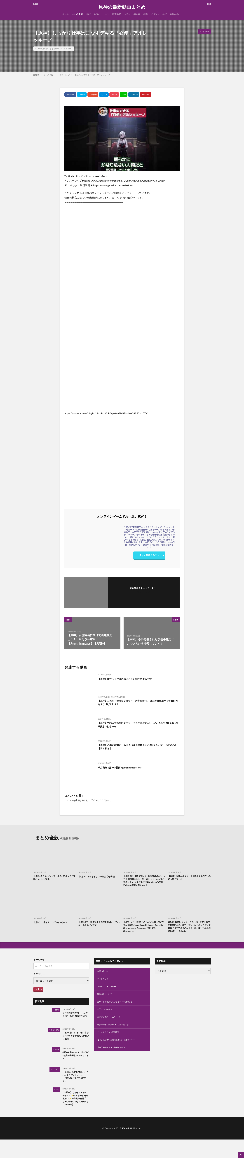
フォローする (143, 592)
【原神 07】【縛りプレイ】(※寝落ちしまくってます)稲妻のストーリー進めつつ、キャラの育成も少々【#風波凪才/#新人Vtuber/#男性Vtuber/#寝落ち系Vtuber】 (143, 883)
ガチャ (127, 14)
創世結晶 (174, 14)
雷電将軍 (116, 14)
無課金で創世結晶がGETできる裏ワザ (115, 1039)
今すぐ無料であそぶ (149, 556)
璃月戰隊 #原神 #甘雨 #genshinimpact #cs (124, 767)
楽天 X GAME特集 (106, 1022)
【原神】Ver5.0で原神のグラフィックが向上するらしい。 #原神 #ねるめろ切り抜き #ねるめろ (138, 725)
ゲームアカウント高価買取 (110, 1047)
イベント (155, 14)
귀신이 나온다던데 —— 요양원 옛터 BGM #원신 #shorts (76, 1027)
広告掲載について (106, 1006)
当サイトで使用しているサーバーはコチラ (117, 1014)
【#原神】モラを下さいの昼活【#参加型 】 (99, 878)
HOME (36, 75)
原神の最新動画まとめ (122, 7)
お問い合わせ (103, 982)
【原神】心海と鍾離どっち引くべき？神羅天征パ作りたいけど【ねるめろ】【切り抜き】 (137, 747)
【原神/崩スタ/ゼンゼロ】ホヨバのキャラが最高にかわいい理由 (54, 878)
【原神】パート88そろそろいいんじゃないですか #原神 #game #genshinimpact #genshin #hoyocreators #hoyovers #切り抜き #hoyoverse (144, 933)
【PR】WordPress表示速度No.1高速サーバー (119, 1055)
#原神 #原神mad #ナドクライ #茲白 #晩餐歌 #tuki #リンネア (76, 1067)
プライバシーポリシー (108, 998)
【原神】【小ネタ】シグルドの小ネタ (53, 927)
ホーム (65, 14)
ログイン (92, 800)
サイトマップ (103, 990)
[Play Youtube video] (122, 138)
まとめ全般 (77, 14)
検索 (37, 1000)
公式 (164, 14)
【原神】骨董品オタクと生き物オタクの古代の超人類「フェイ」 (189, 878)
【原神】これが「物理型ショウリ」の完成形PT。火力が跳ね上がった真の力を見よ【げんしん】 (137, 703)
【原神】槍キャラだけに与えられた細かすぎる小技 (130, 678)
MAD (88, 14)
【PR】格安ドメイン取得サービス (113, 1063)
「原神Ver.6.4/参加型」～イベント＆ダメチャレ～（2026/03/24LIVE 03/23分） (75, 1088)
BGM (96, 14)
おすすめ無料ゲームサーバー (111, 1030)
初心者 (137, 14)
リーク (105, 14)
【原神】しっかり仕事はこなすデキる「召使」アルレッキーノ (84, 75)
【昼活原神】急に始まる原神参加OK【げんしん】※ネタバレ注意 (97, 929)
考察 (145, 14)
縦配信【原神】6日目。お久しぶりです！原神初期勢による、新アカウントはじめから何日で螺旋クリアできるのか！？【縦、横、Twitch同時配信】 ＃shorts (189, 934)
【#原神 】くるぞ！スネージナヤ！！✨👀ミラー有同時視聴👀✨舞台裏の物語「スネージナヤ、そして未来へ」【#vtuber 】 (75, 1114)
